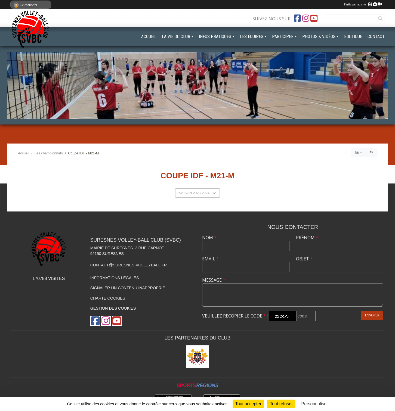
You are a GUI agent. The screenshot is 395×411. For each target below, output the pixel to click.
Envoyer (372, 315)
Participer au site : (363, 4)
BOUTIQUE (353, 36)
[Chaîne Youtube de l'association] (313, 18)
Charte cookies (107, 298)
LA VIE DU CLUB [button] (176, 36)
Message (213, 280)
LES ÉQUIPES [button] (251, 36)
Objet (304, 259)
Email (210, 259)
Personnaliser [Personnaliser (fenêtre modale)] (314, 403)
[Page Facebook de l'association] (297, 18)
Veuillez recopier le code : (235, 316)
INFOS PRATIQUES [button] (215, 36)
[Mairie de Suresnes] (197, 356)
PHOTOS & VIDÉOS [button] (318, 36)
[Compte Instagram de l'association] (305, 18)
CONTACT (376, 36)
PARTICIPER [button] (283, 36)
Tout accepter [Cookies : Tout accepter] (248, 403)
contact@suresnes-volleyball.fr (128, 265)
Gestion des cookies (113, 308)
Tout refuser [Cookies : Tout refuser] (281, 403)
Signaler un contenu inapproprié (127, 288)
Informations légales (114, 278)
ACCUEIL (148, 36)
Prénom (307, 238)
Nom (209, 238)
